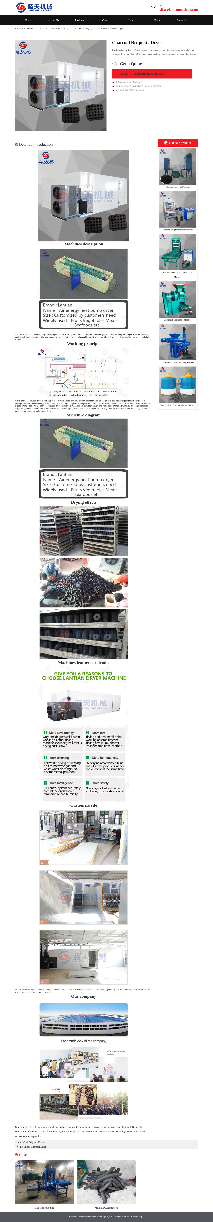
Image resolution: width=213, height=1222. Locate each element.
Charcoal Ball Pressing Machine (178, 320)
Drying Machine (93, 28)
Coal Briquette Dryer (33, 1142)
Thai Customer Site (44, 1207)
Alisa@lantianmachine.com (178, 9)
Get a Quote (131, 63)
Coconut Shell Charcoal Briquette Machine (177, 274)
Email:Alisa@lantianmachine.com (143, 74)
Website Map (136, 1217)
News (157, 20)
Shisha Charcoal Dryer (35, 1146)
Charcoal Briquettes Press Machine (178, 230)
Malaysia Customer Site (106, 1207)
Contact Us (182, 20)
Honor (131, 20)
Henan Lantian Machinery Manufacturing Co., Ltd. (54, 28)
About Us (54, 20)
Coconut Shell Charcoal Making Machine (177, 405)
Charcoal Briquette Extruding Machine (177, 362)
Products (79, 20)
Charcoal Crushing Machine (178, 187)
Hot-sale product (177, 142)
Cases (105, 20)
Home (28, 20)
